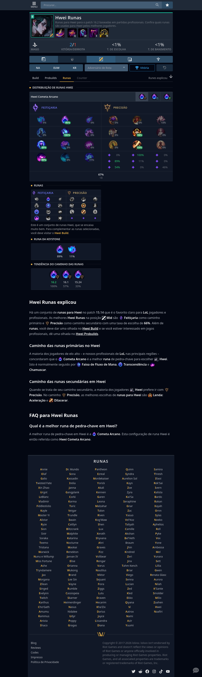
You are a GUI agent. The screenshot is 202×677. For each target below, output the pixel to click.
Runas (67, 78)
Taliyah (129, 524)
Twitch (44, 598)
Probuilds (51, 78)
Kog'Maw (101, 520)
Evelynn (44, 593)
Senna (130, 579)
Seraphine (129, 501)
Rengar (101, 561)
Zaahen (158, 602)
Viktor (101, 575)
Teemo (43, 543)
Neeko (158, 520)
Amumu (44, 611)
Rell (158, 529)
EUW (56, 68)
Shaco (43, 625)
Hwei (158, 607)
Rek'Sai (158, 483)
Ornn (158, 510)
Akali (101, 487)
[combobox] (106, 67)
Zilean (44, 584)
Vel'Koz (129, 520)
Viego (129, 575)
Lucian (130, 584)
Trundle (72, 515)
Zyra (129, 492)
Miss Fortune (44, 561)
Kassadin (72, 478)
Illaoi (158, 478)
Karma (72, 501)
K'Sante (158, 588)
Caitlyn (72, 524)
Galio (44, 478)
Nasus (72, 607)
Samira (158, 469)
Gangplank (72, 492)
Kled (129, 593)
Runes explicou (161, 78)
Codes (35, 652)
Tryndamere (43, 570)
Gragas (72, 625)
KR (74, 68)
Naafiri (158, 611)
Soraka (43, 538)
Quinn (130, 469)
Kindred (130, 552)
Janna (72, 487)
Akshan (129, 533)
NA (38, 68)
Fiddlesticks (43, 506)
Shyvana (101, 538)
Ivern (158, 487)
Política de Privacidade (45, 662)
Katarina (72, 538)
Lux (101, 529)
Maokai (72, 547)
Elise (72, 561)
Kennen (101, 492)
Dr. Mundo (72, 469)
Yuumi (130, 625)
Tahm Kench (130, 565)
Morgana (43, 579)
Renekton (72, 552)
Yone (158, 543)
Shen (101, 524)
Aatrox (130, 611)
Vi (129, 607)
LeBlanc (44, 497)
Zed (129, 588)
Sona (72, 474)
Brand (72, 575)
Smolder (158, 593)
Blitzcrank (72, 529)
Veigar (72, 510)
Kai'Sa (129, 497)
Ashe (44, 565)
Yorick (101, 483)
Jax (44, 575)
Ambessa (158, 547)
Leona (101, 501)
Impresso (37, 657)
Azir (129, 621)
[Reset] (164, 67)
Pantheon (101, 469)
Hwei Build (61, 233)
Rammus (43, 616)
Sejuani (101, 579)
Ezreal (101, 474)
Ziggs (101, 588)
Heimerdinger (72, 602)
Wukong (72, 570)
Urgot (43, 492)
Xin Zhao (43, 487)
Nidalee (72, 611)
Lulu (101, 593)
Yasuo (129, 515)
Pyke (158, 533)
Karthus (44, 602)
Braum (129, 543)
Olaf (43, 474)
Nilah (158, 584)
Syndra (129, 474)
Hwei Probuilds (87, 334)
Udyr (72, 616)
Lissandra (101, 621)
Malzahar (101, 506)
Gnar (129, 506)
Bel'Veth (130, 538)
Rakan (158, 501)
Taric (72, 506)
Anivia (43, 621)
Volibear (101, 556)
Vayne (72, 584)
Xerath (101, 533)
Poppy (72, 621)
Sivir (44, 533)
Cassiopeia (72, 593)
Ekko (130, 598)
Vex (158, 538)
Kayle (43, 510)
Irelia (72, 483)
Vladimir (44, 501)
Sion (43, 529)
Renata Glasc (158, 575)
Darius (101, 611)
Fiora (101, 584)
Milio (158, 598)
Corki (72, 497)
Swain (72, 520)
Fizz (101, 552)
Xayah (158, 506)
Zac (129, 510)
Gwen (158, 570)
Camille (129, 529)
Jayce (101, 616)
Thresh (158, 474)
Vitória (142, 68)
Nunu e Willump (44, 556)
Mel (158, 552)
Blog (34, 643)
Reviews (36, 647)
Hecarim (101, 602)
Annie (43, 469)
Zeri (129, 556)
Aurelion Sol (129, 478)
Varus (101, 565)
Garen (101, 497)
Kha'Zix (101, 607)
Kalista (158, 492)
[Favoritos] (167, 5)
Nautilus (101, 570)
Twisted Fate (44, 483)
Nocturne (72, 543)
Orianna (72, 565)
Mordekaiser (101, 478)
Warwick (44, 552)
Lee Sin (72, 579)
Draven (101, 598)
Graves (101, 547)
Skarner (72, 598)
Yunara (158, 556)
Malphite (72, 533)
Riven (100, 515)
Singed (43, 588)
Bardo (158, 497)
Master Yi (44, 515)
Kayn (129, 483)
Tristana (44, 547)
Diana (101, 625)
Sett (158, 561)
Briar (129, 570)
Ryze (44, 524)
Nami (129, 616)
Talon (101, 510)
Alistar (44, 520)
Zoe (129, 487)
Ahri (101, 543)
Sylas (158, 515)
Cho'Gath (44, 607)
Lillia (158, 565)
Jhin (129, 547)
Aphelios (158, 524)
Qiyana (129, 602)
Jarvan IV (72, 556)
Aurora (158, 579)
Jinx (129, 561)
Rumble (72, 588)
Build (35, 78)
